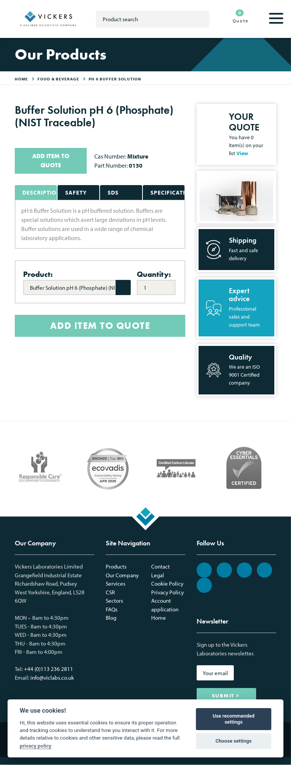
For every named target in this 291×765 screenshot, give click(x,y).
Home (158, 617)
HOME (21, 79)
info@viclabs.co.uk (52, 677)
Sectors (114, 600)
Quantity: (154, 274)
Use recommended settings (234, 719)
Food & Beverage (58, 79)
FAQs (111, 609)
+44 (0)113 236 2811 (48, 668)
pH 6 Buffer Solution (115, 79)
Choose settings (234, 741)
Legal (157, 575)
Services (115, 583)
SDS (113, 192)
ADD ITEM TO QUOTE (50, 160)
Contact (160, 566)
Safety (76, 192)
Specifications (167, 192)
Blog (111, 617)
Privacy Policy (167, 592)
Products (116, 566)
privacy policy (36, 746)
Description (39, 192)
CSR (110, 592)
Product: (38, 274)
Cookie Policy (167, 583)
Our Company (122, 575)
